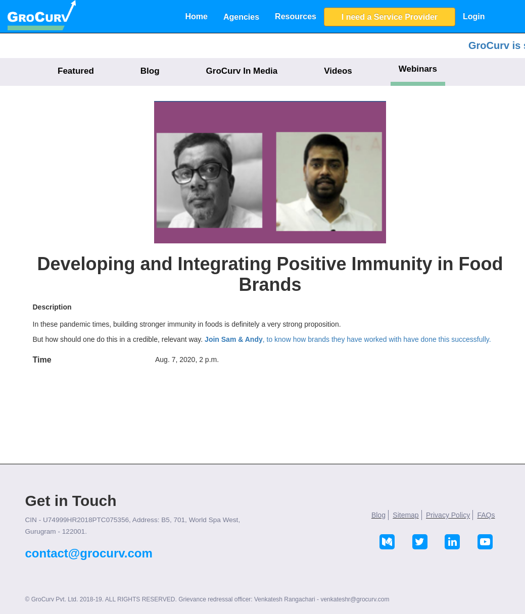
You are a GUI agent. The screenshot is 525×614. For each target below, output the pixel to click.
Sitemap (405, 515)
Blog (150, 71)
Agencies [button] (241, 17)
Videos (338, 71)
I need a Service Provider (390, 17)
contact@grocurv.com (89, 553)
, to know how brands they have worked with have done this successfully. (348, 339)
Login (474, 16)
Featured (76, 71)
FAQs (486, 515)
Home (196, 16)
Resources (295, 16)
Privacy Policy (448, 515)
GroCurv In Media (242, 71)
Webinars (418, 69)
